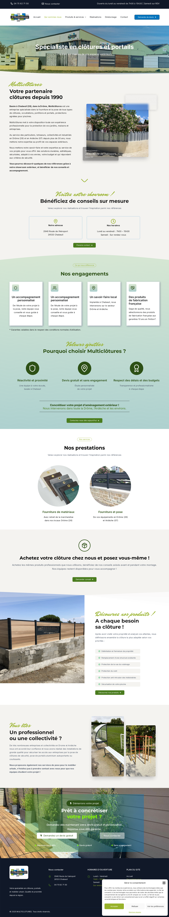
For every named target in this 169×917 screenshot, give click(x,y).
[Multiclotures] (20, 11)
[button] (164, 883)
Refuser (135, 906)
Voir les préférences (155, 906)
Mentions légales (135, 912)
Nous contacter (52, 3)
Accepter (114, 906)
